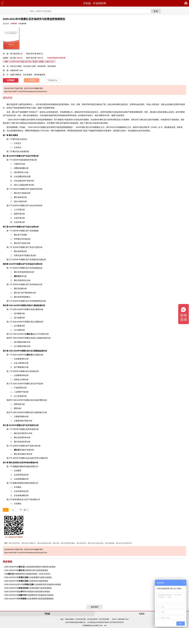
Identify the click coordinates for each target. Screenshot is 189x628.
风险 (106, 123)
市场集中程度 (22, 450)
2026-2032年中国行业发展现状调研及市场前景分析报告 (30, 567)
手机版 (87, 3)
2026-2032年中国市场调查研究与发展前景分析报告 (29, 595)
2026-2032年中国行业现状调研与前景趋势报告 (28, 588)
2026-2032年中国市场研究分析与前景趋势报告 (26, 570)
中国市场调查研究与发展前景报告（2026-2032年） (28, 574)
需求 (18, 276)
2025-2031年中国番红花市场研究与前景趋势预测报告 (50, 127)
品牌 (21, 288)
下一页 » (24, 510)
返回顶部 (94, 607)
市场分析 (26, 239)
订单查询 (31, 80)
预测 (46, 120)
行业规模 (33, 355)
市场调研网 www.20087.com (92, 625)
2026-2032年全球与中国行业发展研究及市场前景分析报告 (32, 584)
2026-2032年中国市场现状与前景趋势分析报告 (27, 591)
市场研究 (32, 120)
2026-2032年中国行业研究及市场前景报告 (26, 581)
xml (105, 625)
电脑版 (142, 614)
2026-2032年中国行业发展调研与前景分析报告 (28, 577)
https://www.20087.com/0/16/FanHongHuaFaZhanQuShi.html (25, 91)
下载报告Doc (52, 80)
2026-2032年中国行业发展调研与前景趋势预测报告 (29, 599)
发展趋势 (74, 123)
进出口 (32, 334)
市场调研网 (99, 3)
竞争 (33, 425)
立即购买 (11, 80)
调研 (14, 127)
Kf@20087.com (16, 70)
